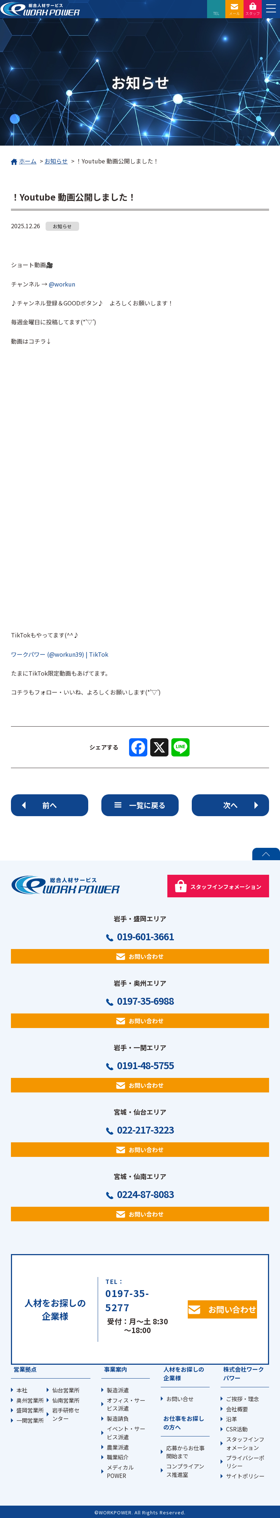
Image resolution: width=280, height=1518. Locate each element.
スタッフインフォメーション (245, 1443)
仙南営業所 (65, 1400)
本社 (21, 1390)
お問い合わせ (146, 956)
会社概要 (237, 1409)
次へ (230, 805)
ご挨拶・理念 (242, 1399)
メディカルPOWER (120, 1471)
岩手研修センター (65, 1414)
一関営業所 (30, 1420)
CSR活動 (237, 1429)
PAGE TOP (266, 854)
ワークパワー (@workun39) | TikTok (59, 654)
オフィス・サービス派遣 (126, 1404)
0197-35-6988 (145, 1000)
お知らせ (56, 161)
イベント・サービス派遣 (126, 1432)
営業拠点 (25, 1369)
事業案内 (115, 1369)
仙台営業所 (65, 1390)
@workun (61, 284)
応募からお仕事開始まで (185, 1452)
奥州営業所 (30, 1400)
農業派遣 (118, 1447)
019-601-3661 (145, 936)
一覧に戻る (147, 805)
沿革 (231, 1419)
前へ (49, 805)
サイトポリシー (245, 1476)
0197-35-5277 (127, 1300)
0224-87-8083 (145, 1194)
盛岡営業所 (30, 1410)
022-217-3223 (145, 1129)
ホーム (23, 161)
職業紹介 (118, 1457)
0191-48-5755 (145, 1065)
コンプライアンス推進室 (185, 1470)
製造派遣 (118, 1390)
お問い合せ (180, 1399)
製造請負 (118, 1418)
